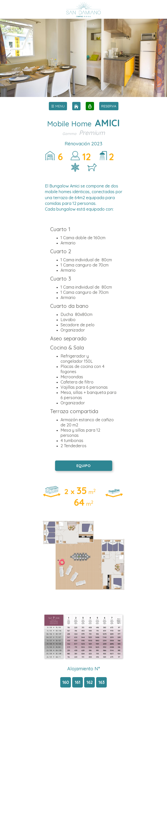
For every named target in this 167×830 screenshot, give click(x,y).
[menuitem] (58, 106)
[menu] (58, 106)
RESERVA (108, 106)
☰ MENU (58, 106)
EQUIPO (83, 465)
